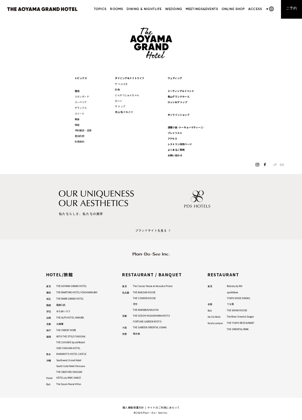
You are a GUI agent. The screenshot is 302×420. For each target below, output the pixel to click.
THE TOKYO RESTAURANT (240, 322)
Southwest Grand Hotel (68, 359)
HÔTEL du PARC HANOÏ (68, 377)
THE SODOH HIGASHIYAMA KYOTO (151, 315)
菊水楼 (136, 333)
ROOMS (116, 9)
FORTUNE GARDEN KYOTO (147, 321)
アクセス (173, 138)
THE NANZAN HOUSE (144, 292)
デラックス (81, 107)
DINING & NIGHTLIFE (143, 9)
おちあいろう (63, 310)
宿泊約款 (80, 135)
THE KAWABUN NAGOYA (146, 309)
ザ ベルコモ (121, 83)
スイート (80, 113)
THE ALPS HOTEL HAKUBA (70, 317)
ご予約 (291, 9)
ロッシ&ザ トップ (178, 101)
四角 (117, 89)
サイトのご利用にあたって (163, 407)
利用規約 (80, 141)
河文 (135, 303)
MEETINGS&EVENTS (202, 9)
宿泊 (77, 90)
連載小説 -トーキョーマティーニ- (186, 127)
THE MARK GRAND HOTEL (70, 298)
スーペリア (81, 101)
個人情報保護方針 (133, 407)
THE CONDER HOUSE (144, 297)
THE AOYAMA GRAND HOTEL (71, 285)
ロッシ (118, 100)
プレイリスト (175, 132)
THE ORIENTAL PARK (238, 328)
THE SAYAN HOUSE (237, 310)
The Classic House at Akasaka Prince (152, 285)
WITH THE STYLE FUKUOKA (70, 336)
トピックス (81, 78)
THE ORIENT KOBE (66, 329)
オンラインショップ (179, 114)
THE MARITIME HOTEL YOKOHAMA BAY (76, 292)
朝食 (77, 118)
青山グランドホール (179, 96)
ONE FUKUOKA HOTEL (68, 347)
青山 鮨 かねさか (124, 111)
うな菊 (230, 303)
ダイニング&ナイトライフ (129, 78)
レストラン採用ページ (180, 143)
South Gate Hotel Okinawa (70, 365)
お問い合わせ (175, 155)
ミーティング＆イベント (181, 90)
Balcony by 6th (234, 285)
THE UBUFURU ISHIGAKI (69, 371)
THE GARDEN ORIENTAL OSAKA (150, 327)
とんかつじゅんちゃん (127, 94)
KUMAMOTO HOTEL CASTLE (71, 353)
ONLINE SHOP (233, 9)
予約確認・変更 (83, 129)
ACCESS (255, 9)
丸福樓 (59, 323)
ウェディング (175, 78)
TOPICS (100, 9)
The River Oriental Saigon (240, 316)
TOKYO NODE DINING (238, 297)
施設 (77, 124)
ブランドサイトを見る (151, 230)
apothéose (232, 292)
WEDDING (173, 9)
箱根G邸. (61, 304)
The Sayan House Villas (68, 383)
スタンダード (82, 96)
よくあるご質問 (176, 149)
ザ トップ (120, 106)
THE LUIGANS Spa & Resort (70, 341)
